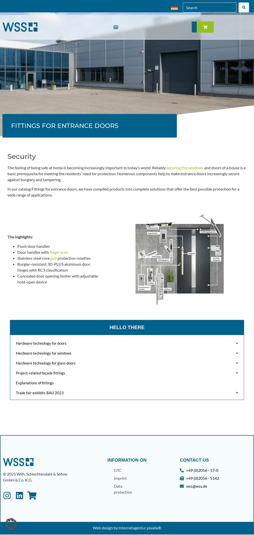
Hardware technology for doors (127, 343)
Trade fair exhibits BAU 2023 (127, 393)
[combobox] (209, 7)
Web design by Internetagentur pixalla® (127, 528)
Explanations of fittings (35, 383)
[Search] (244, 7)
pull (53, 258)
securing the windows (184, 167)
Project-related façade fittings (127, 373)
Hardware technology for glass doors (127, 363)
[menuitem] (174, 7)
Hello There (126, 327)
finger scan (59, 252)
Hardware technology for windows (127, 353)
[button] (116, 27)
